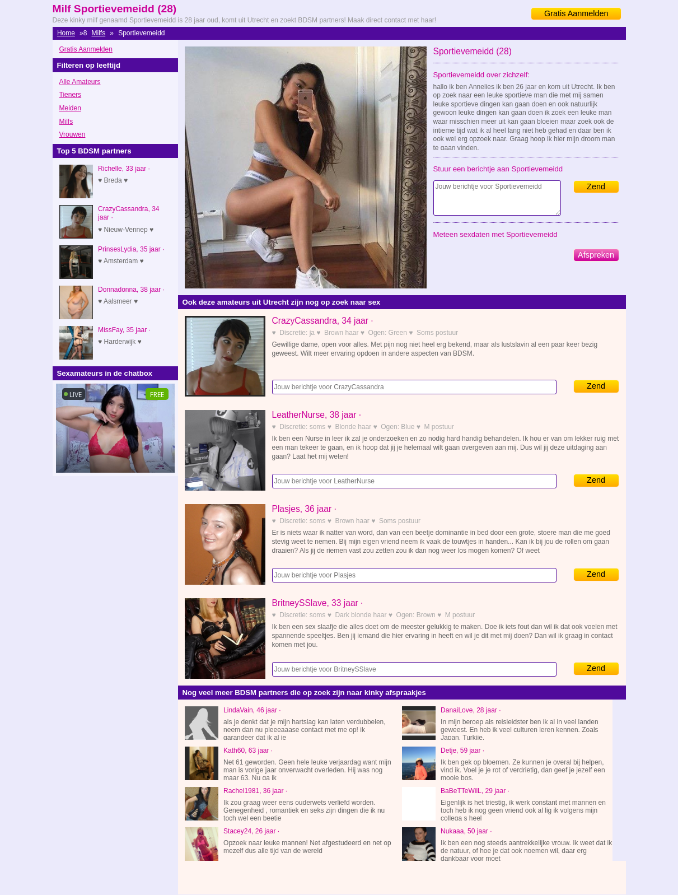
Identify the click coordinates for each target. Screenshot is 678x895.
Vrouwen (72, 134)
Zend (596, 186)
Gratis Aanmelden (576, 13)
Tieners (70, 95)
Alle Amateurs (80, 82)
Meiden (70, 108)
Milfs (99, 33)
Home (66, 33)
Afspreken (596, 254)
